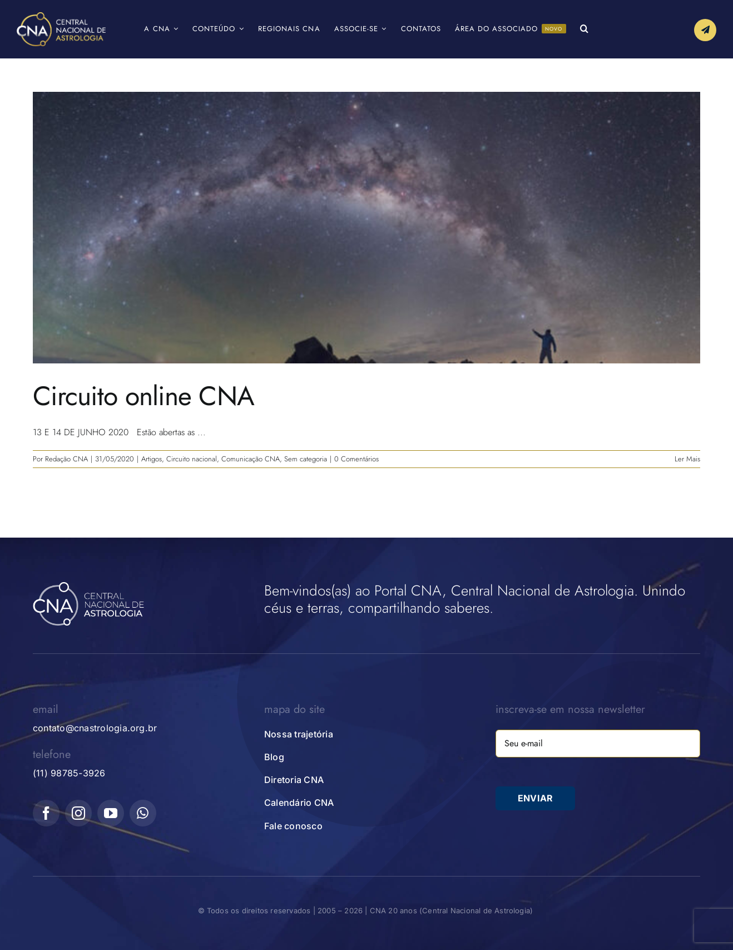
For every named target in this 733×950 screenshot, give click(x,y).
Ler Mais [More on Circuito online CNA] (687, 459)
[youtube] (110, 813)
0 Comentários (356, 459)
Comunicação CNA (250, 459)
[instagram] (78, 813)
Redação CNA (66, 459)
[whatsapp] (143, 813)
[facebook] (46, 813)
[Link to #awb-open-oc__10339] (705, 30)
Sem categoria (305, 459)
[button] (584, 29)
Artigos (151, 459)
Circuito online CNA (143, 396)
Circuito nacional (191, 459)
